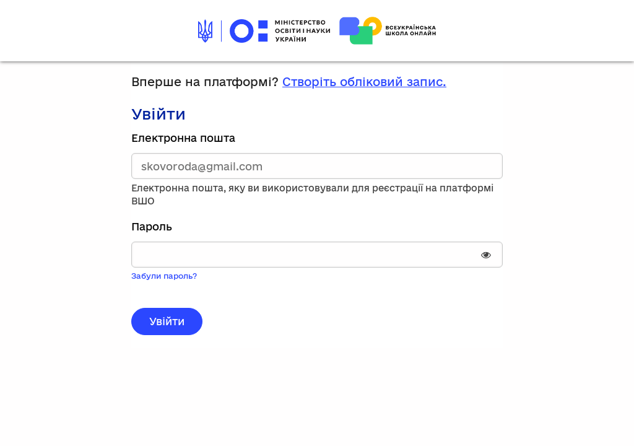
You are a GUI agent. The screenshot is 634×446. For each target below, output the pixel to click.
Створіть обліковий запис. (364, 82)
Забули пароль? (164, 275)
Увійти (167, 321)
